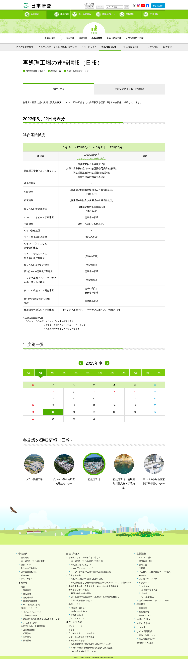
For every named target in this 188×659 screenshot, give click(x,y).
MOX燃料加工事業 (134, 37)
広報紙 (142, 567)
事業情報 (59, 13)
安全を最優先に (76, 574)
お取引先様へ (158, 6)
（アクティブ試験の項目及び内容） (91, 157)
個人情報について (147, 638)
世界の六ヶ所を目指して (82, 599)
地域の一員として (79, 607)
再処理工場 (58, 88)
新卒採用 (143, 607)
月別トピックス (89, 46)
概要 (23, 586)
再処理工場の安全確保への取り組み (87, 578)
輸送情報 (167, 46)
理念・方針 (26, 564)
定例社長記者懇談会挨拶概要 (81, 636)
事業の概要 (49, 37)
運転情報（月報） (132, 46)
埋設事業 (83, 37)
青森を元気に (77, 614)
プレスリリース (76, 625)
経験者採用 (144, 611)
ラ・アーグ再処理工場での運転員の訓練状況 (91, 571)
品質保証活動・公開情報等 (33, 625)
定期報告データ (30, 614)
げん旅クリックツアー (149, 578)
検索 (126, 7)
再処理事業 (97, 37)
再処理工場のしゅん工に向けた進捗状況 (57, 46)
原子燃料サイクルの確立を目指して (84, 556)
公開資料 (27, 632)
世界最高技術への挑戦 (79, 589)
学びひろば (144, 581)
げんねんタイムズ (77, 617)
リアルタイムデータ (32, 611)
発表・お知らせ (74, 621)
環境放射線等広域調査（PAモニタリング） (42, 618)
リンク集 (141, 626)
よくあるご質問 (30, 621)
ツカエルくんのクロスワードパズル (155, 571)
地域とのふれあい (79, 610)
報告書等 (27, 636)
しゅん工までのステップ (82, 567)
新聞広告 (143, 564)
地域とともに (75, 603)
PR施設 (142, 574)
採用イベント (145, 614)
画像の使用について (148, 634)
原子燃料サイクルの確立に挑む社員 (87, 560)
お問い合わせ (143, 622)
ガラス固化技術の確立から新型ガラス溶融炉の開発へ (95, 596)
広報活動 (130, 13)
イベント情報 (145, 556)
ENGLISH (100, 7)
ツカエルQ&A (147, 596)
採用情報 (154, 13)
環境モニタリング (29, 607)
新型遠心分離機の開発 (81, 592)
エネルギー (146, 585)
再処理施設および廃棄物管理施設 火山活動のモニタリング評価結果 (101, 581)
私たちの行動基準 (29, 567)
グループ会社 (27, 578)
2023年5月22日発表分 (35, 70)
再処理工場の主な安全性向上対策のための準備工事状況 (93, 585)
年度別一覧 (56, 70)
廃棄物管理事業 (113, 37)
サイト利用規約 (145, 630)
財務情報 (25, 574)
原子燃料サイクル (149, 589)
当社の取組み (84, 13)
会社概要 (25, 556)
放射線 (144, 592)
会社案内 (35, 13)
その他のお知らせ (77, 639)
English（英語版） (146, 641)
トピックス (74, 629)
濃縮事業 (70, 37)
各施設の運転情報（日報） (79, 70)
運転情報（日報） (110, 46)
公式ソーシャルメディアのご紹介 (154, 599)
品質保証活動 (29, 629)
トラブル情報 (151, 46)
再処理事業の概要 (24, 46)
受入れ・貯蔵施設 (130, 88)
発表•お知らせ (109, 13)
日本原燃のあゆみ (29, 571)
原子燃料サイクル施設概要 (33, 560)
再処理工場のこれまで (81, 564)
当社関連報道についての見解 (81, 632)
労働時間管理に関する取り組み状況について (91, 643)
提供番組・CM (145, 560)
